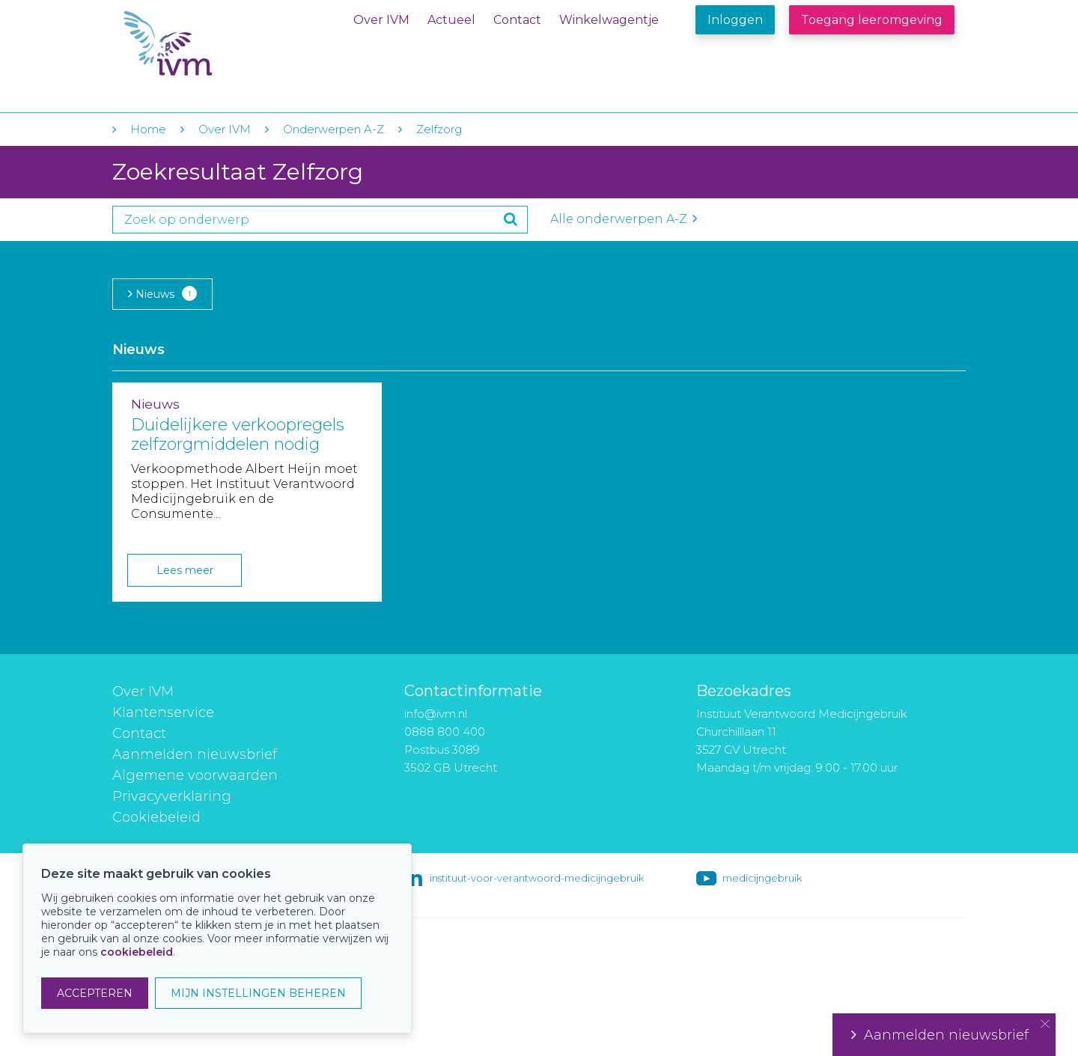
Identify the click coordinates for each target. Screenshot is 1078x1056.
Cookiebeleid (156, 817)
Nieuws (162, 293)
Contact (517, 20)
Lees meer (184, 570)
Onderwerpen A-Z (333, 129)
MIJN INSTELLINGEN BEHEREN (258, 993)
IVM (215, 43)
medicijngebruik (762, 878)
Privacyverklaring (171, 796)
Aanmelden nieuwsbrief (194, 754)
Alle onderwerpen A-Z (623, 219)
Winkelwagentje (609, 20)
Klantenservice (163, 712)
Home (148, 129)
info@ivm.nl (435, 713)
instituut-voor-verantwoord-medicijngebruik (537, 878)
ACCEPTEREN (95, 993)
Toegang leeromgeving (872, 20)
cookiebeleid (136, 952)
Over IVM (381, 20)
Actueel (451, 20)
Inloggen (735, 20)
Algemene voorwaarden (195, 775)
